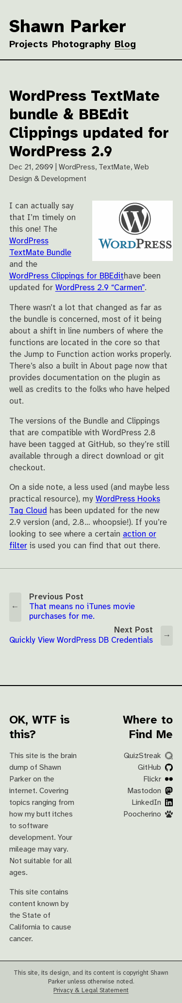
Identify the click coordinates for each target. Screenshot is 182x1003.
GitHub (155, 767)
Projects (28, 44)
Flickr (158, 779)
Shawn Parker (67, 27)
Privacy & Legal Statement (91, 990)
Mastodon (150, 791)
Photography (81, 44)
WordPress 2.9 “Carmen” (100, 288)
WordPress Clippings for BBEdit (66, 276)
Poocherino (148, 814)
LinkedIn (152, 803)
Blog (125, 44)
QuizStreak (148, 756)
